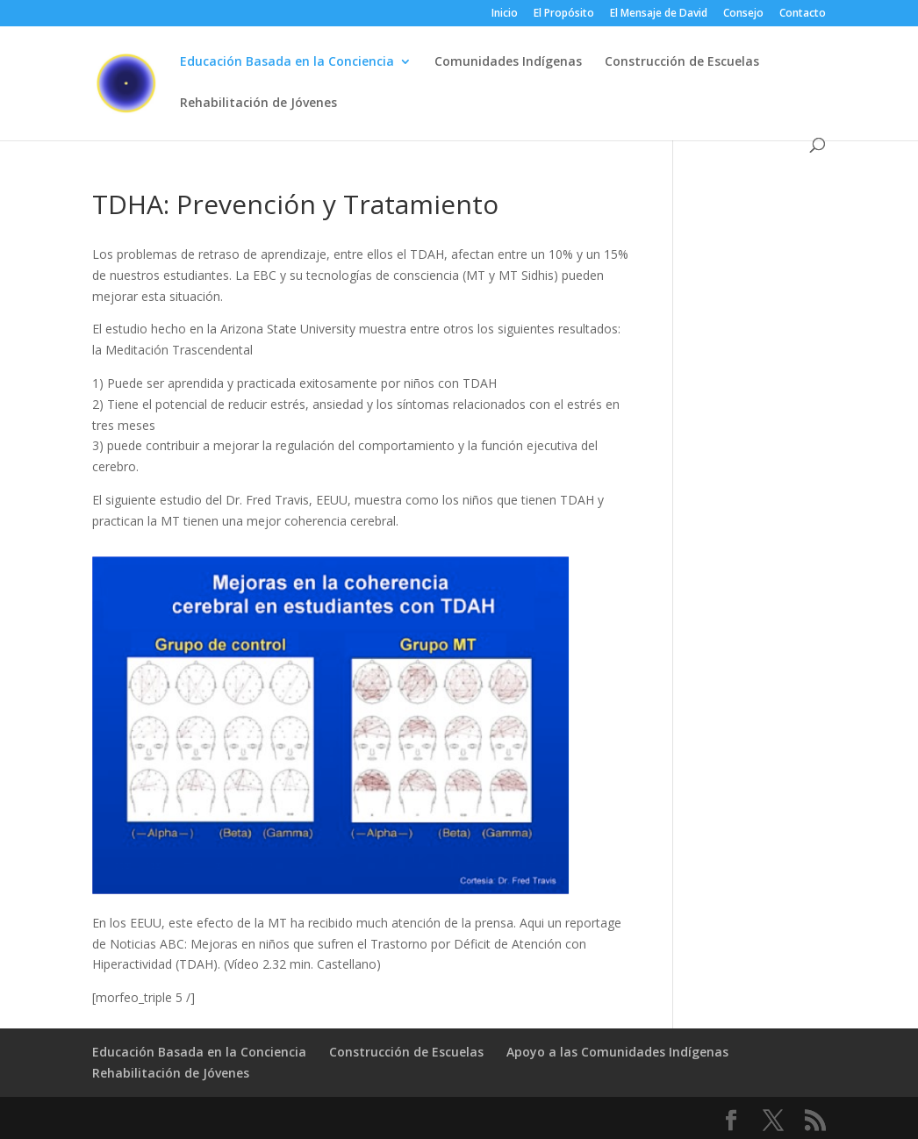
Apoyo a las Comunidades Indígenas (617, 1051)
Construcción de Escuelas (682, 62)
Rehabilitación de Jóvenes (258, 104)
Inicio (504, 14)
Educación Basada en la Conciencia (287, 62)
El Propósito (564, 14)
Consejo (743, 14)
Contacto (802, 14)
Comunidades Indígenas (508, 62)
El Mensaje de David (658, 14)
